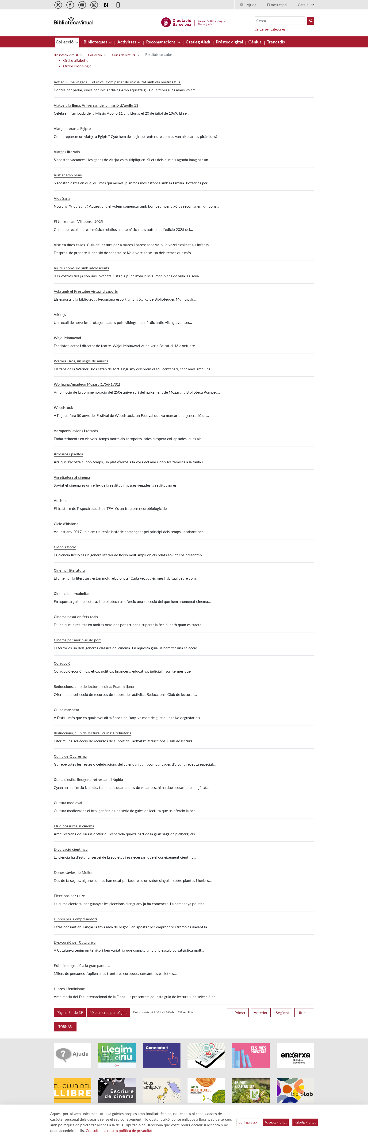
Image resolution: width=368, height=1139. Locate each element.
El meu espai (277, 4)
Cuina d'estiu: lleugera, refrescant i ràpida (88, 779)
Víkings (60, 314)
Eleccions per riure (69, 895)
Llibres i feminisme (69, 988)
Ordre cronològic (77, 66)
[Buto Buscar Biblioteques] (310, 21)
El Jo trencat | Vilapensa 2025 (78, 221)
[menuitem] (65, 41)
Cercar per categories (270, 29)
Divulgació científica (71, 849)
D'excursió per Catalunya (75, 942)
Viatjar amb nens (68, 175)
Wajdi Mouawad (67, 337)
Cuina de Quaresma (70, 756)
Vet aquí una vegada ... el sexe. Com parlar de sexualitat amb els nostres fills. (117, 82)
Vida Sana (62, 198)
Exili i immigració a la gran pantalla (82, 965)
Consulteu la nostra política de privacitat (119, 1130)
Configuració (247, 1122)
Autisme (61, 500)
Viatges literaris (67, 151)
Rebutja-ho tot (305, 1122)
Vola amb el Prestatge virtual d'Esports (86, 291)
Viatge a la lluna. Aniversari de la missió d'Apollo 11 (96, 105)
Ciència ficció (65, 547)
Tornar (65, 1027)
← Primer (237, 1012)
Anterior (261, 1012)
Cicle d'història (66, 523)
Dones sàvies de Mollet (73, 872)
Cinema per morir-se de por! (77, 640)
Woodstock (63, 407)
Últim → (304, 1012)
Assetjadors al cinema (72, 477)
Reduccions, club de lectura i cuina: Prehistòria (92, 733)
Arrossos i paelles (68, 454)
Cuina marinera (66, 709)
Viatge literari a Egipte (72, 128)
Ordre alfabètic (75, 60)
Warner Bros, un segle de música (81, 361)
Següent (282, 1012)
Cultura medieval (68, 802)
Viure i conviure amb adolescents (81, 268)
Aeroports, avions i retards (76, 430)
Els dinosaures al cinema (74, 826)
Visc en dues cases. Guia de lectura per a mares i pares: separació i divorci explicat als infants (131, 244)
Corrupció (62, 663)
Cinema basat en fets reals (76, 616)
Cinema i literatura (69, 570)
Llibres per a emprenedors (75, 919)
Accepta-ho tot (276, 1122)
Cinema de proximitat (72, 593)
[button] (70, 1012)
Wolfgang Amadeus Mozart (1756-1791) (87, 384)
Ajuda (251, 4)
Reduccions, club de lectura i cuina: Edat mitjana (94, 686)
